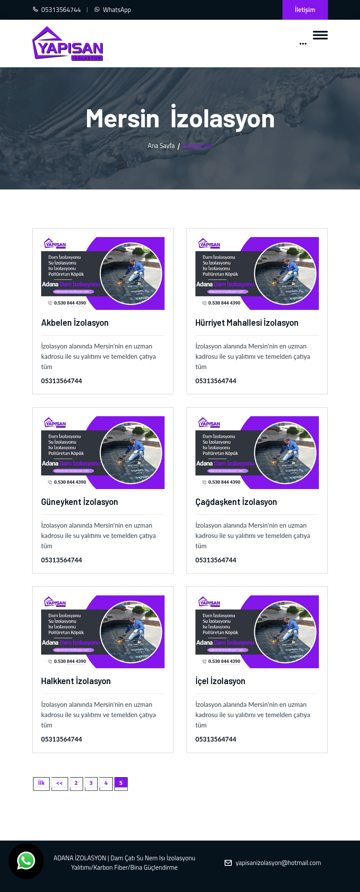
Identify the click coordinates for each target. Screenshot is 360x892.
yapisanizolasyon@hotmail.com (278, 863)
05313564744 (61, 380)
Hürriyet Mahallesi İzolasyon (247, 322)
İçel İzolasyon (220, 681)
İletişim (304, 10)
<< (59, 782)
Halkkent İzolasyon (76, 681)
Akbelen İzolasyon (75, 322)
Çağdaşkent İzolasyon (236, 501)
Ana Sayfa (161, 146)
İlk (41, 782)
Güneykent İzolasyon (79, 501)
